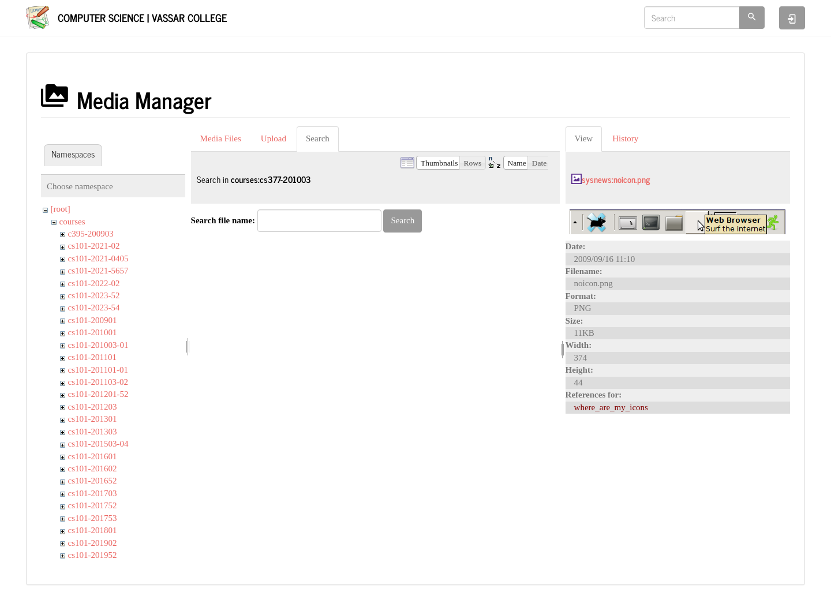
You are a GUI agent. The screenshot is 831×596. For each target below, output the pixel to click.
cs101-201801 (92, 530)
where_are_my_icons (611, 407)
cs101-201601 (92, 456)
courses (72, 221)
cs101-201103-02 (98, 382)
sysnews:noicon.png (616, 179)
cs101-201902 (92, 543)
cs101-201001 (92, 332)
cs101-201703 (92, 493)
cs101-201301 (92, 418)
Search (318, 138)
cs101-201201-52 (98, 394)
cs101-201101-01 (98, 369)
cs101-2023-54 (94, 307)
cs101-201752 (92, 505)
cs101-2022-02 (94, 283)
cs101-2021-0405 (98, 258)
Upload (273, 138)
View (584, 138)
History (625, 138)
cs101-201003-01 (98, 345)
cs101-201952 (92, 555)
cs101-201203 (92, 406)
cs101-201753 (92, 518)
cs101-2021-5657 (98, 270)
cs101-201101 (92, 357)
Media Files (220, 138)
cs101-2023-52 (94, 295)
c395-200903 (91, 233)
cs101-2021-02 (94, 245)
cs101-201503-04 (98, 443)
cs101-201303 (92, 431)
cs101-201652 (92, 480)
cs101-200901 (92, 320)
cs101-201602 (92, 468)
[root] (60, 208)
